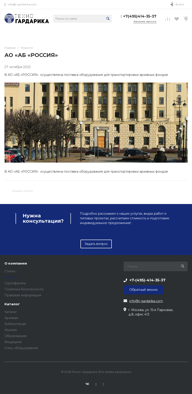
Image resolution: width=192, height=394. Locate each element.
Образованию (15, 336)
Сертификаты (15, 283)
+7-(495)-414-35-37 (147, 280)
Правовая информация (22, 295)
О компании (15, 263)
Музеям (10, 330)
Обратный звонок (143, 290)
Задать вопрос (96, 244)
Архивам (11, 318)
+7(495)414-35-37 (139, 16)
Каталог (12, 304)
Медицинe (13, 342)
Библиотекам (15, 324)
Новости (11, 277)
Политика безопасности (24, 289)
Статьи (9, 271)
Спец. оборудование (21, 348)
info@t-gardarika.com (22, 4)
